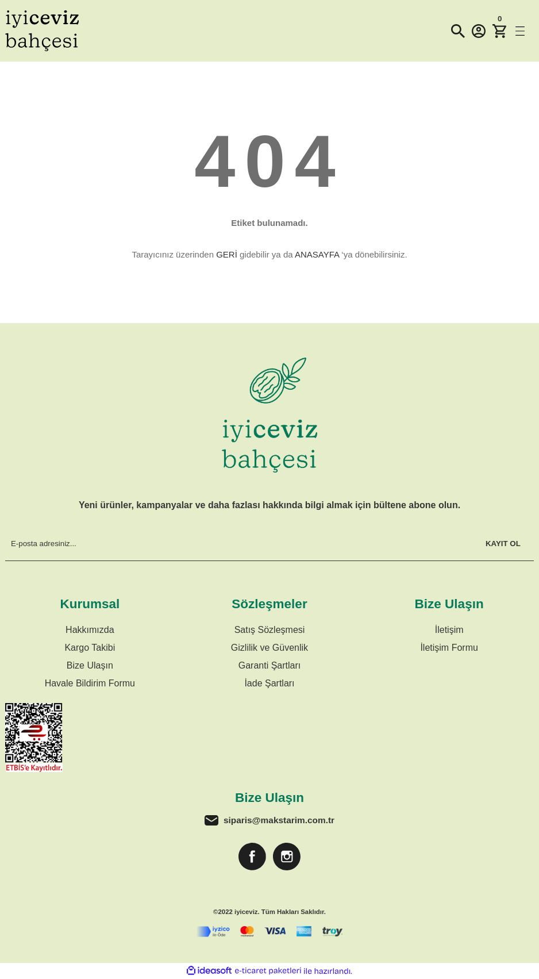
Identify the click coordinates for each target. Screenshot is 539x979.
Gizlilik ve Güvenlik (269, 647)
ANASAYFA (317, 254)
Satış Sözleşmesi (269, 630)
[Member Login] (479, 31)
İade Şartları (269, 683)
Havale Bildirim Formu (90, 683)
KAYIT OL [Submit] (503, 543)
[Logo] (42, 30)
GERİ (226, 254)
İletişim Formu (449, 647)
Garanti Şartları (269, 665)
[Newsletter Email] (269, 549)
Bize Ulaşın (90, 665)
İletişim (449, 630)
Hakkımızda (90, 630)
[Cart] (499, 31)
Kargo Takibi (89, 647)
